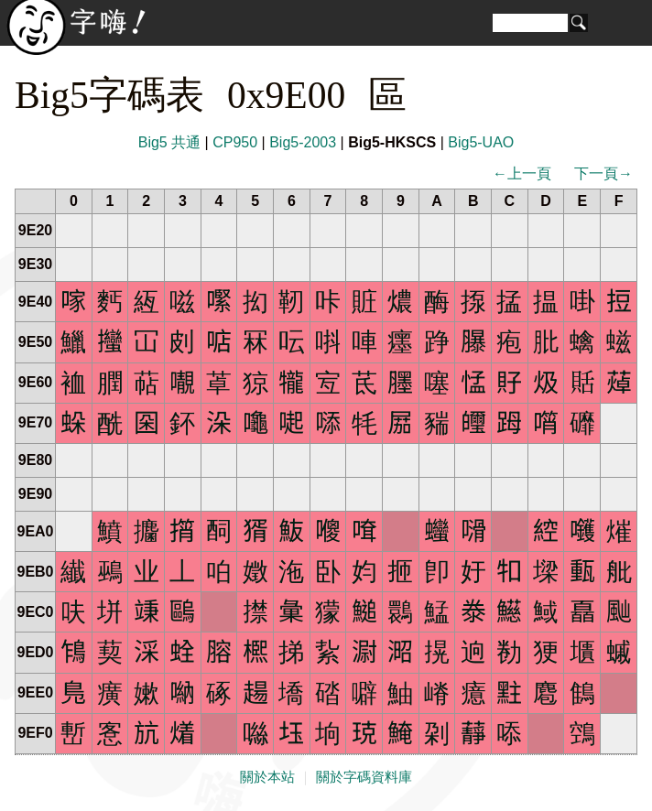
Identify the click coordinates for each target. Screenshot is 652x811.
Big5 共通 (169, 142)
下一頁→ (603, 173)
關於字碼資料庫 (364, 777)
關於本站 (267, 777)
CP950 (234, 142)
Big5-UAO (481, 142)
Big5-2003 (302, 142)
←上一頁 (522, 173)
